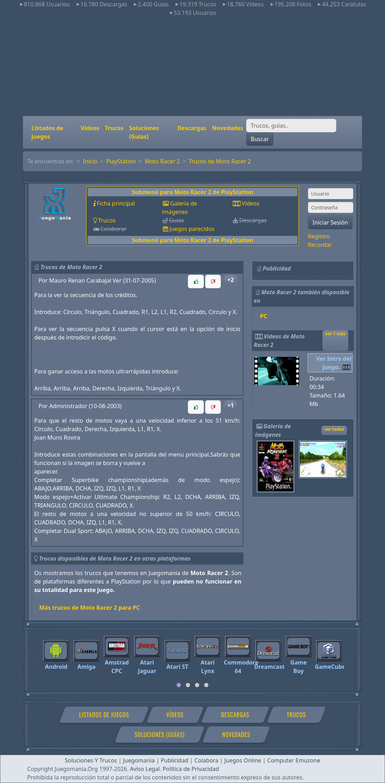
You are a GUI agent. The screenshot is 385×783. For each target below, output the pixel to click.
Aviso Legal (145, 769)
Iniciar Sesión (330, 222)
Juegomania (139, 760)
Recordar (320, 245)
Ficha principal (116, 203)
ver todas (334, 429)
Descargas (191, 128)
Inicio (90, 161)
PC (263, 316)
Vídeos (90, 128)
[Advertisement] (192, 66)
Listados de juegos (47, 132)
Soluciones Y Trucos (91, 760)
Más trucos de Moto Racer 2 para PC (89, 607)
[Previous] (35, 656)
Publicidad (174, 760)
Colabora (206, 760)
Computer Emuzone (293, 760)
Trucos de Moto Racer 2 (220, 161)
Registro (319, 236)
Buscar (260, 139)
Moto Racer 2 (162, 161)
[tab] (179, 685)
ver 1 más (335, 334)
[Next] (349, 656)
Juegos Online (242, 760)
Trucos (114, 128)
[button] (195, 281)
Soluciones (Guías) (144, 132)
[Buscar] (291, 125)
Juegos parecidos (191, 229)
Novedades (227, 128)
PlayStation (121, 161)
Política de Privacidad (191, 769)
